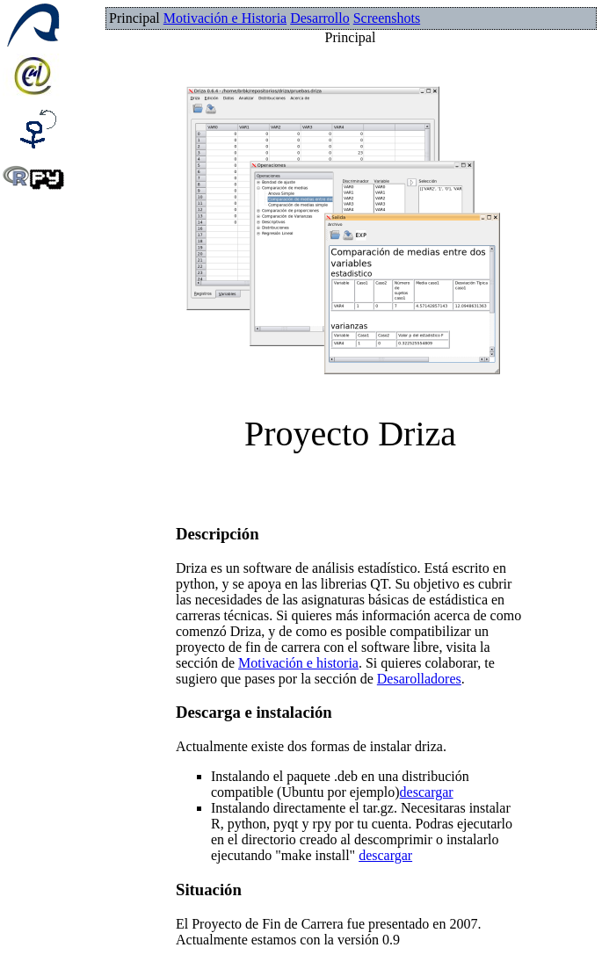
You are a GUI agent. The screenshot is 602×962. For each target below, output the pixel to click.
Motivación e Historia (224, 18)
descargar (426, 792)
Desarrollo (320, 18)
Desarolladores (419, 678)
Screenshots (386, 18)
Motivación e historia (298, 662)
